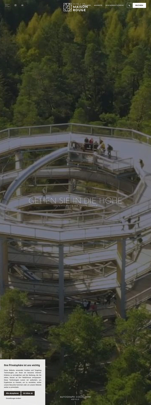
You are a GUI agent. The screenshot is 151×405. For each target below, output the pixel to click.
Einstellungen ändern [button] (13, 398)
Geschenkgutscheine (114, 5)
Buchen (139, 5)
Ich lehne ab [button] (28, 393)
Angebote (98, 5)
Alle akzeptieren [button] (12, 393)
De (22, 5)
